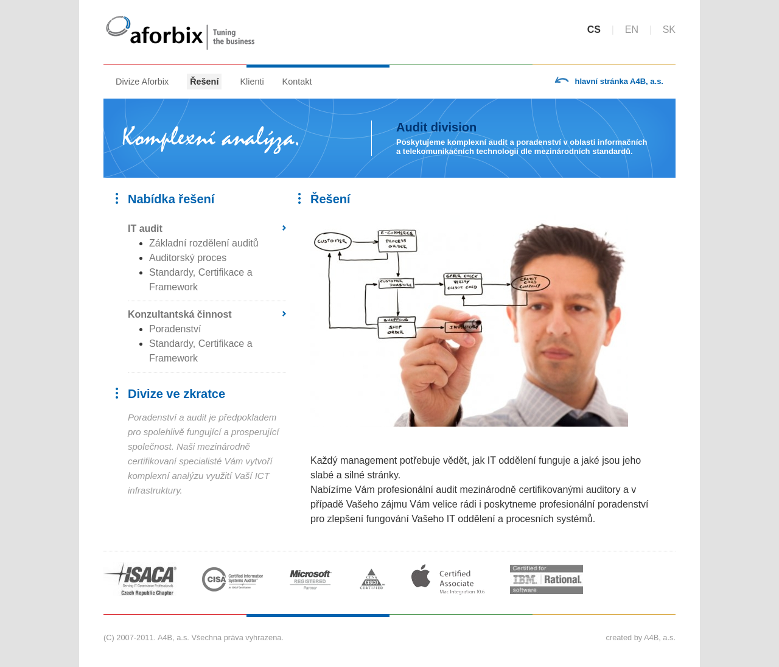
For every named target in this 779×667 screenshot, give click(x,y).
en (631, 29)
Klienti (252, 81)
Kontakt (297, 81)
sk (669, 29)
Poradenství (175, 329)
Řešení (204, 81)
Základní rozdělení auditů (204, 243)
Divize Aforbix (142, 81)
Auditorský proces (187, 258)
